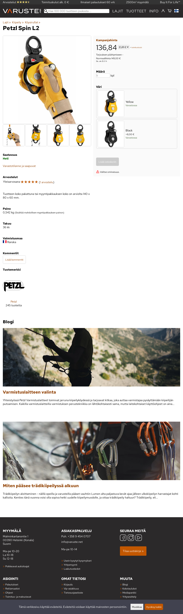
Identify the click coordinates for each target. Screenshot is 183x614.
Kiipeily (17, 22)
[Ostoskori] (170, 11)
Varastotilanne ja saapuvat (19, 166)
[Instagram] (131, 538)
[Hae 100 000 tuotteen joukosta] (77, 11)
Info (154, 11)
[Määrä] (103, 75)
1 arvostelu (46, 182)
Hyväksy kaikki (154, 607)
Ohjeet (9, 592)
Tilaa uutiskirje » (133, 551)
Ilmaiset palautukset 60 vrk (98, 2)
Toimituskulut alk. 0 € (55, 2)
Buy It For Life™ (170, 2)
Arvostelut (16, 2)
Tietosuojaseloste (73, 592)
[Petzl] (14, 293)
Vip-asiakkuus (71, 588)
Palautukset (11, 584)
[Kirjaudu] (163, 11)
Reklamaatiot (12, 588)
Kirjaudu (68, 584)
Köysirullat (32, 22)
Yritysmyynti (70, 564)
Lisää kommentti (14, 259)
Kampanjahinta (106, 40)
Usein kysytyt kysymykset (78, 560)
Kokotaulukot (129, 588)
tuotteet (136, 11)
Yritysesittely (129, 596)
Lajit (117, 11)
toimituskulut (136, 47)
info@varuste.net (72, 542)
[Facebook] (123, 538)
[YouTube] (138, 538)
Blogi (125, 584)
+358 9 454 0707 (79, 536)
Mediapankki (129, 592)
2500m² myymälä (137, 2)
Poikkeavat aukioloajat (17, 566)
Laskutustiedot (72, 568)
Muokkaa (137, 607)
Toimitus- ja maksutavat (18, 596)
